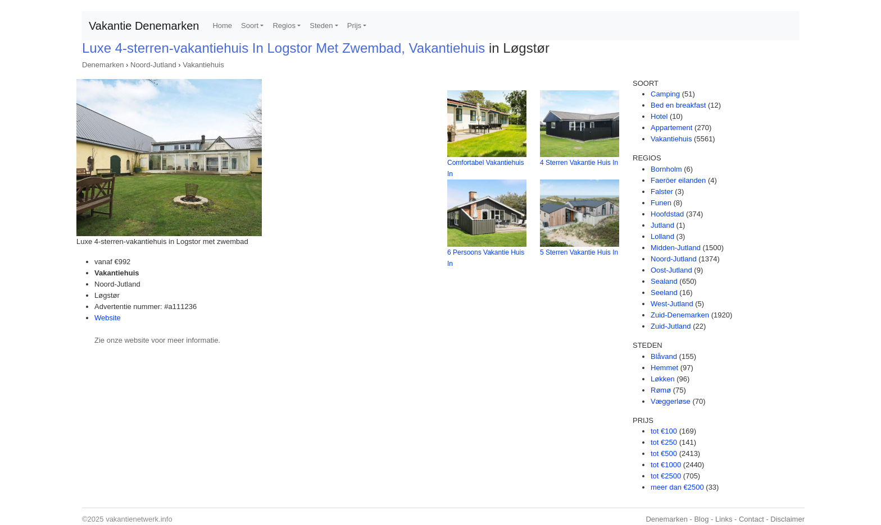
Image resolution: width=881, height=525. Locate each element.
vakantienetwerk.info (139, 519)
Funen (661, 203)
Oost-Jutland (671, 270)
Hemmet (664, 367)
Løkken (663, 379)
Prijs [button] (354, 25)
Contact (751, 519)
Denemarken (103, 65)
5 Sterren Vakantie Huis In (579, 252)
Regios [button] (284, 25)
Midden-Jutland (676, 247)
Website (107, 318)
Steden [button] (321, 25)
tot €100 (664, 431)
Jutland (662, 225)
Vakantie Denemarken (144, 26)
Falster (662, 191)
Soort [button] (249, 25)
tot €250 (664, 442)
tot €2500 (666, 476)
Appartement (671, 127)
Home (222, 25)
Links (723, 519)
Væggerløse (671, 401)
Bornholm (666, 169)
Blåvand (664, 356)
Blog (701, 519)
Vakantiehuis (203, 65)
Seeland (664, 292)
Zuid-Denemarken (680, 315)
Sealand (664, 281)
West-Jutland (672, 304)
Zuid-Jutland (671, 326)
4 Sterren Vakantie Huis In (579, 163)
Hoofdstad (667, 214)
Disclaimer (787, 519)
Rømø (661, 390)
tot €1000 (666, 464)
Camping (665, 94)
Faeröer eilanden (678, 180)
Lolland (662, 236)
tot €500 (664, 453)
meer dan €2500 (677, 487)
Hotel (659, 116)
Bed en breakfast (678, 105)
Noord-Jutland (153, 65)
